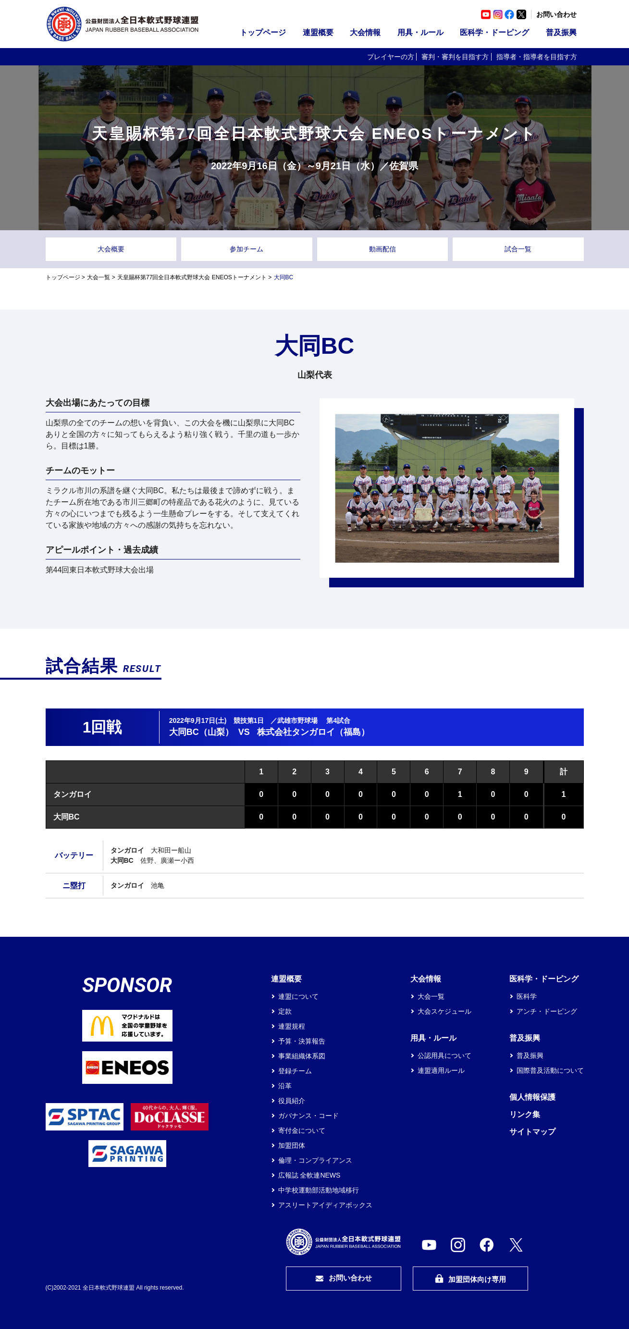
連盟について (298, 996)
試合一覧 (518, 249)
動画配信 (382, 249)
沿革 (285, 1086)
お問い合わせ (556, 14)
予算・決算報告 (301, 1041)
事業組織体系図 (301, 1056)
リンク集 (524, 1114)
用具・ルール (420, 32)
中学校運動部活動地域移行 (318, 1190)
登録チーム (295, 1071)
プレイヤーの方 (390, 57)
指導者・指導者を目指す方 (536, 57)
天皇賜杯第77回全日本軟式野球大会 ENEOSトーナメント (192, 277)
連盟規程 (291, 1026)
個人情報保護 (532, 1097)
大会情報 (365, 32)
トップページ (263, 32)
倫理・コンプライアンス (315, 1160)
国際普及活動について (550, 1070)
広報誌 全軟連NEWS (309, 1175)
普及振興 (561, 32)
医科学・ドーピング (494, 32)
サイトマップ (532, 1132)
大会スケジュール (444, 1011)
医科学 (527, 996)
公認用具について (444, 1055)
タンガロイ (72, 794)
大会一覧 (98, 277)
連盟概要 (318, 32)
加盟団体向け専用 (470, 1278)
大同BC (66, 817)
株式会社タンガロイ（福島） (313, 732)
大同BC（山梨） (201, 732)
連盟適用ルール (441, 1070)
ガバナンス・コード (308, 1115)
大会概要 (111, 249)
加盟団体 (291, 1145)
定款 (285, 1011)
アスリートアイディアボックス (325, 1205)
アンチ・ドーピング (547, 1011)
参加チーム (246, 249)
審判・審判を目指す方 (455, 57)
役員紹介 (291, 1101)
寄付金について (301, 1130)
